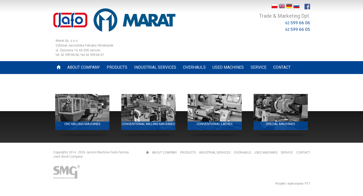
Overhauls (242, 152)
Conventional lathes (215, 124)
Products (188, 152)
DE (289, 6)
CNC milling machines (82, 124)
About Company (164, 152)
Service (287, 152)
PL (274, 6)
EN (282, 6)
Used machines (266, 152)
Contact (303, 152)
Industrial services (214, 152)
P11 (307, 183)
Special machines (280, 124)
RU (296, 6)
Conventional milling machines (148, 124)
